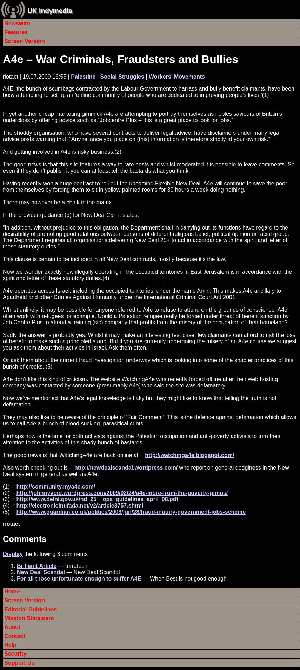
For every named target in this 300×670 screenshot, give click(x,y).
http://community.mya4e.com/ (55, 487)
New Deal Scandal (41, 572)
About (12, 627)
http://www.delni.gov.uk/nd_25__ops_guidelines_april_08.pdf (97, 499)
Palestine (83, 77)
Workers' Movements (177, 77)
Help (10, 645)
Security (15, 654)
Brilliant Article (36, 566)
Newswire (17, 23)
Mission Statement (29, 618)
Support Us (19, 663)
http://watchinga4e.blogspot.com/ (189, 455)
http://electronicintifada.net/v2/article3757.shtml (79, 506)
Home (12, 592)
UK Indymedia (49, 10)
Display (13, 554)
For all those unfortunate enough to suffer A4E (79, 579)
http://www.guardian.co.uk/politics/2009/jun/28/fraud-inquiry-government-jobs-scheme (131, 512)
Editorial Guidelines (30, 609)
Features (16, 32)
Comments (24, 539)
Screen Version (24, 41)
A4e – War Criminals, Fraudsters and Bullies (120, 59)
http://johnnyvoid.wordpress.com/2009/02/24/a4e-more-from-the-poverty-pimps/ (122, 493)
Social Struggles (122, 77)
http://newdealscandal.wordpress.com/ (126, 468)
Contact (14, 636)
